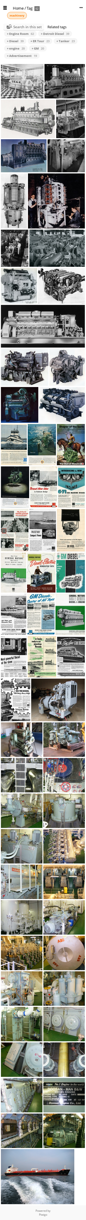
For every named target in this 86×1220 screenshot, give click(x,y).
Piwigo (43, 1215)
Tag (30, 8)
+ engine (16, 48)
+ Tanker (65, 41)
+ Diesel (15, 41)
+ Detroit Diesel (55, 34)
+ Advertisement (22, 56)
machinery (17, 15)
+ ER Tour (40, 41)
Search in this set (27, 27)
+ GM (38, 48)
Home (18, 8)
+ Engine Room (20, 34)
